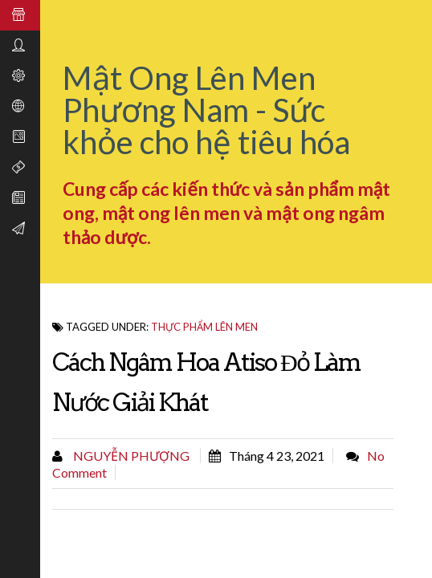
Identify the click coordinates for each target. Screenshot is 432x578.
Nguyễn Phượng (130, 455)
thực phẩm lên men (204, 326)
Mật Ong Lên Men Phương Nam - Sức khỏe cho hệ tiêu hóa (206, 110)
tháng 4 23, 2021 (276, 455)
